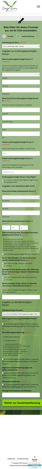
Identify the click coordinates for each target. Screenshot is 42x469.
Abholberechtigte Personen (12, 310)
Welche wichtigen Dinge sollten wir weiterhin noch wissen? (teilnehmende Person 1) (20, 284)
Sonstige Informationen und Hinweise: (17, 391)
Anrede (4, 78)
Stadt (4, 130)
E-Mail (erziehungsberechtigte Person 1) (17, 159)
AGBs (4, 375)
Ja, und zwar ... (8, 266)
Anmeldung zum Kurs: (14, 42)
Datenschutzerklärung (9, 387)
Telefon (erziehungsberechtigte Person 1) (18, 143)
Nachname (5, 94)
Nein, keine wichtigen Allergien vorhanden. (18, 263)
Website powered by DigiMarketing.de (21, 465)
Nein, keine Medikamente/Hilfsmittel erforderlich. (20, 277)
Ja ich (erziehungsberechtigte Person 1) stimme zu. (22, 254)
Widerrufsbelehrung (19, 375)
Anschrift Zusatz (7, 122)
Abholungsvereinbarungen (11, 326)
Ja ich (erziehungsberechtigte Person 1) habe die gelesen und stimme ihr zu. (20, 385)
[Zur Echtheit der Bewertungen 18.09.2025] (34, 467)
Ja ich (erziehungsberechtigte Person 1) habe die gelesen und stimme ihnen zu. (20, 326)
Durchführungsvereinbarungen (12, 361)
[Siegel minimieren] (40, 458)
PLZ (3, 137)
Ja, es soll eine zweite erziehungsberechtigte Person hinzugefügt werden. (21, 181)
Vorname (5, 86)
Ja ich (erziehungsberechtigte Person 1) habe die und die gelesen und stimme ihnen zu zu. (20, 375)
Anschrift (5, 114)
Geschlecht (6, 201)
